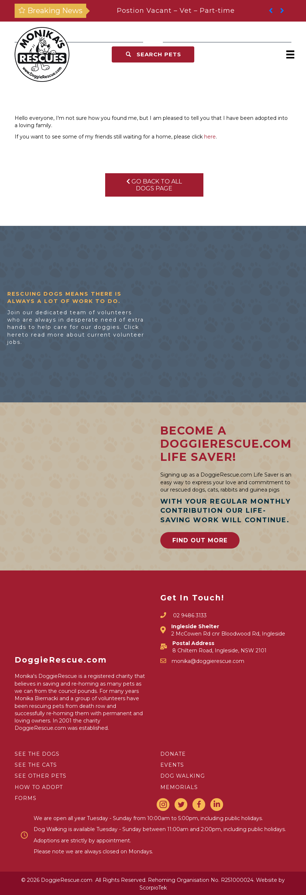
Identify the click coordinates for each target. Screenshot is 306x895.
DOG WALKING (182, 776)
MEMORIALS (179, 787)
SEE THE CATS (36, 765)
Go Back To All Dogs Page (154, 185)
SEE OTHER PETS (40, 776)
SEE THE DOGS (37, 754)
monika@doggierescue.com (208, 661)
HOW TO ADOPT (39, 787)
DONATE (173, 754)
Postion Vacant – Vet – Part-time (176, 11)
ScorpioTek (153, 887)
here (210, 136)
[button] (153, 54)
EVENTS (172, 765)
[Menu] (290, 54)
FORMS (26, 798)
